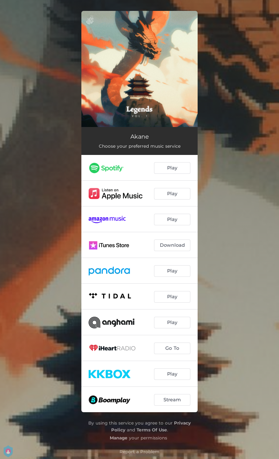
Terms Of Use (152, 430)
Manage (119, 437)
